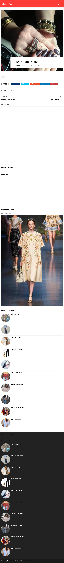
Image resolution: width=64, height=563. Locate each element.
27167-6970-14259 (17, 396)
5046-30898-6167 (16, 326)
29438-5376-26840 (17, 384)
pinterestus (7, 4)
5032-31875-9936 (16, 372)
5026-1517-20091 (16, 337)
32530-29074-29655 (17, 407)
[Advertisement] (32, 192)
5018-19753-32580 (16, 349)
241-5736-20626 (16, 419)
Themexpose (10, 561)
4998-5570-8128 (16, 314)
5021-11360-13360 (16, 361)
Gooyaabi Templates (27, 561)
